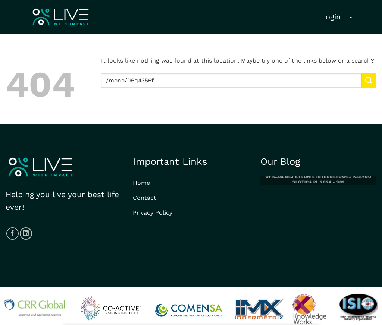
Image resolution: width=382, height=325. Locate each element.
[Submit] (368, 80)
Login (331, 16)
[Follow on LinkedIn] (26, 233)
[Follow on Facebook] (12, 233)
